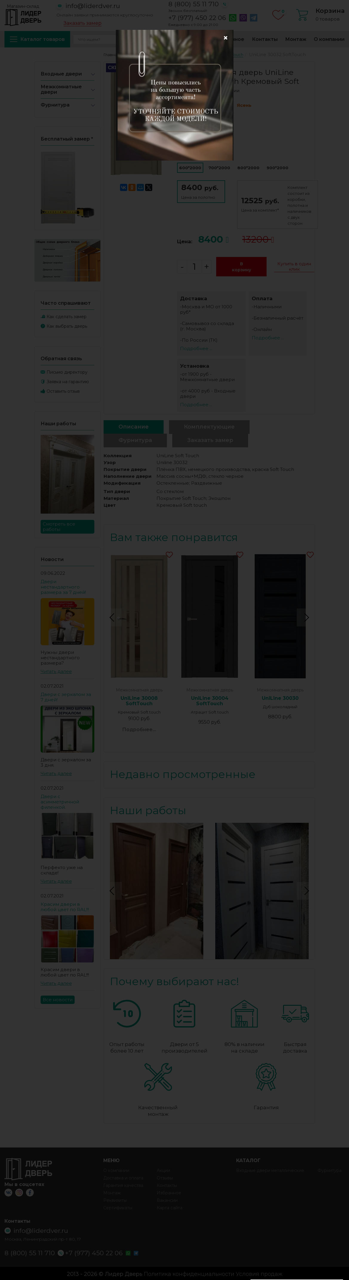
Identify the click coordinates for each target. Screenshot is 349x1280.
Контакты (265, 39)
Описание (134, 426)
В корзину (241, 266)
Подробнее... (139, 729)
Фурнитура (55, 105)
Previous (113, 617)
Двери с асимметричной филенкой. (60, 802)
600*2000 (190, 167)
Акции (142, 39)
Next (306, 617)
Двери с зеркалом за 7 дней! (66, 697)
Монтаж (295, 39)
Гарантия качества (123, 1184)
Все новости (58, 999)
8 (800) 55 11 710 (193, 4)
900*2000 (277, 167)
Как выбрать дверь (67, 326)
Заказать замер (83, 23)
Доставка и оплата (183, 39)
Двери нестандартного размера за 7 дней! (63, 587)
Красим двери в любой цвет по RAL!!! (65, 906)
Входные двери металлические (270, 1169)
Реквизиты (115, 1199)
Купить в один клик (294, 266)
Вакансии (167, 1199)
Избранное (229, 39)
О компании (329, 39)
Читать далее (56, 671)
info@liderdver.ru (92, 6)
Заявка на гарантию (68, 381)
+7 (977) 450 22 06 (197, 18)
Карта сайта (169, 1206)
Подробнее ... (196, 348)
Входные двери (61, 74)
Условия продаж (259, 1273)
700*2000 (219, 167)
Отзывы (165, 1176)
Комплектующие (209, 426)
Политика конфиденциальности (189, 1273)
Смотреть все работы (59, 526)
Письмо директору (67, 372)
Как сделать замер (67, 316)
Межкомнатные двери (61, 89)
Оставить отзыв (63, 391)
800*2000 (248, 167)
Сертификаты (117, 1206)
